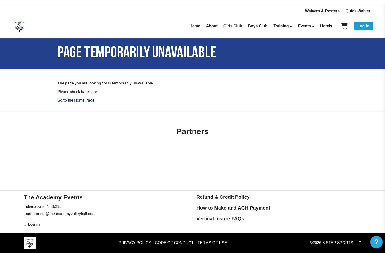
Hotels (326, 26)
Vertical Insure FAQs (220, 218)
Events (304, 26)
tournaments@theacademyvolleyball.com (60, 214)
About (212, 26)
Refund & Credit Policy (223, 197)
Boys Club (257, 26)
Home (194, 26)
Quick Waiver (357, 11)
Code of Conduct (174, 243)
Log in (363, 26)
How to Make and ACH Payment (233, 207)
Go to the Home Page (75, 100)
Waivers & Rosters (322, 11)
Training (281, 26)
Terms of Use (212, 243)
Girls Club (232, 26)
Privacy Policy (135, 243)
